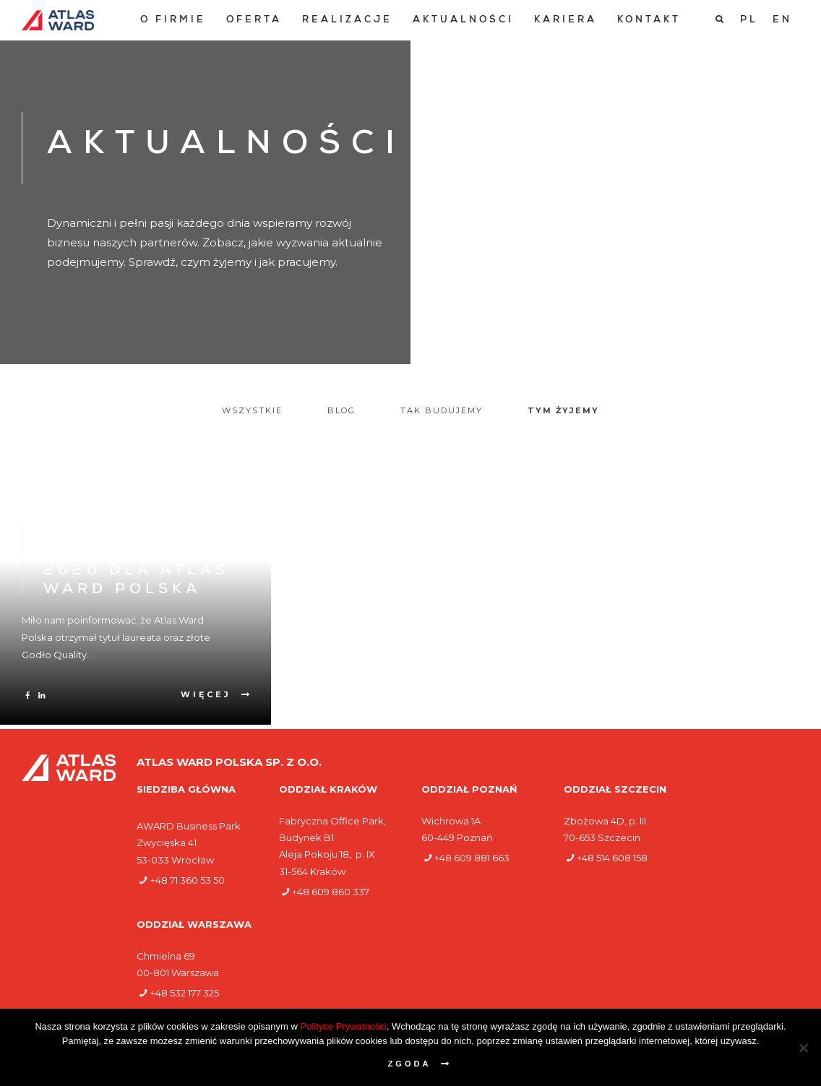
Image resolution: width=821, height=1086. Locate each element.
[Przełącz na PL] (749, 20)
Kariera (565, 20)
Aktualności (463, 20)
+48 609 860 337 (330, 891)
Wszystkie (252, 410)
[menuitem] (173, 20)
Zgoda (409, 1063)
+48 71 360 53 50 (187, 880)
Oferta (254, 20)
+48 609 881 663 (472, 857)
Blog (341, 410)
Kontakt (649, 20)
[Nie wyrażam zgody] (803, 1047)
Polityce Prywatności (344, 1026)
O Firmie (173, 20)
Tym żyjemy (563, 410)
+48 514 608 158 (612, 857)
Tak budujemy (441, 410)
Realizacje (347, 20)
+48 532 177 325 (184, 993)
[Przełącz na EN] (782, 20)
